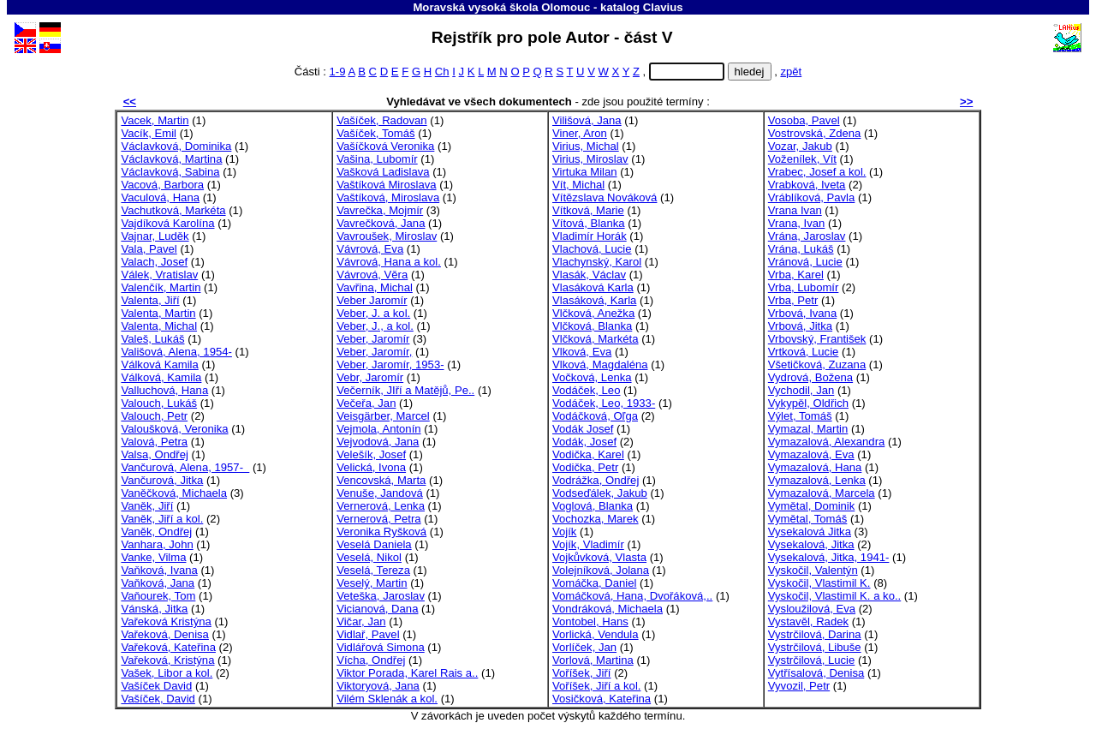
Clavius (663, 7)
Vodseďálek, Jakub (599, 493)
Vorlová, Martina (593, 660)
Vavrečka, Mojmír (380, 210)
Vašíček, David (157, 698)
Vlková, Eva (581, 351)
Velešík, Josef (371, 454)
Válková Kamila (159, 364)
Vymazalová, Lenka (817, 480)
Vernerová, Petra (378, 518)
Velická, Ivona (371, 467)
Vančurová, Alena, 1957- (185, 467)
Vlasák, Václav (589, 274)
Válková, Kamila (161, 377)
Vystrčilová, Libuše (814, 647)
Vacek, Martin (154, 120)
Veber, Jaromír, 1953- (390, 364)
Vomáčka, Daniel (594, 583)
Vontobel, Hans (590, 621)
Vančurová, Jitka (162, 480)
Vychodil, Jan (801, 390)
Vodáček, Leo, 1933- (603, 403)
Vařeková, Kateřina (168, 647)
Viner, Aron (579, 133)
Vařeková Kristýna (166, 621)
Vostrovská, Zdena (814, 133)
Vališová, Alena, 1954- (176, 351)
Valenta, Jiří (150, 300)
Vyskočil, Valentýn (813, 570)
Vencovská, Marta (381, 480)
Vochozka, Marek (595, 518)
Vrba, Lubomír (803, 287)
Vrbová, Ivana (802, 313)
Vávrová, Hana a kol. (389, 261)
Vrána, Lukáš (801, 248)
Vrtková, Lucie (803, 351)
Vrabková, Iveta (807, 184)
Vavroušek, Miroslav (387, 236)
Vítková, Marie (588, 210)
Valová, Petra (154, 441)
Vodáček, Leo (586, 390)
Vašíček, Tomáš (375, 133)
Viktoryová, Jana (378, 685)
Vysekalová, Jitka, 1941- (829, 557)
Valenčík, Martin (160, 287)
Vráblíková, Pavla (811, 197)
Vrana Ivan (795, 210)
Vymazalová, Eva (811, 454)
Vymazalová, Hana (815, 467)
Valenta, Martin (158, 313)
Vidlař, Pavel (368, 634)
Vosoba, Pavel (804, 120)
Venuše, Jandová (380, 493)
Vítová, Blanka (588, 223)
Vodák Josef (582, 428)
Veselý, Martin (372, 583)
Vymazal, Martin (808, 428)
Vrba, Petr (793, 300)
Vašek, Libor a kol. (166, 672)
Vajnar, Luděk (154, 236)
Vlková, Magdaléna (600, 364)
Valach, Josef (154, 261)
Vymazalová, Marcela (821, 493)
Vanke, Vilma (153, 557)
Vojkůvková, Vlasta (599, 557)
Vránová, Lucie (805, 261)
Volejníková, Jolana (600, 570)
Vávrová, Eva (370, 248)
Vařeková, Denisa (165, 634)
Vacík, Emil (148, 133)
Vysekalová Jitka (809, 531)
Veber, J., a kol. (375, 326)
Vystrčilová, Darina (814, 634)
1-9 (338, 71)
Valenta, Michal (159, 326)
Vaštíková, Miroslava (388, 197)
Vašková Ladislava (383, 171)
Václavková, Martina (171, 158)
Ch (442, 71)
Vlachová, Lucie (592, 248)
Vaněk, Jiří (147, 505)
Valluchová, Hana (164, 390)
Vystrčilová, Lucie (811, 660)
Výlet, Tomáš (800, 415)
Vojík (564, 531)
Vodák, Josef (584, 441)
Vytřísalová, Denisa (816, 672)
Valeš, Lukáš (152, 338)
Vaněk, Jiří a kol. (162, 518)
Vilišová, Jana (587, 120)
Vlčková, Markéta (595, 338)
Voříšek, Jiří (581, 672)
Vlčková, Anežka (593, 313)
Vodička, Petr (585, 467)
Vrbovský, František (817, 338)
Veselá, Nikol (369, 557)
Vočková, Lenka (592, 377)
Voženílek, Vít (802, 158)
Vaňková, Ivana (159, 570)
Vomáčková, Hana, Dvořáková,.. (632, 595)
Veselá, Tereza (373, 570)
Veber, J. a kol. (373, 313)
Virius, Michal (585, 146)
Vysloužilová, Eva (811, 608)
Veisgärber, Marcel (383, 415)
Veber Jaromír (372, 300)
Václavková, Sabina (170, 171)
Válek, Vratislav (159, 274)
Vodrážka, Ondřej (595, 480)
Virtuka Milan (584, 171)
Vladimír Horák (589, 236)
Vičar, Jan (361, 621)
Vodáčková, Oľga (595, 415)
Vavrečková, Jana (381, 223)
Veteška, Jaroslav (381, 595)
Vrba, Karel (796, 274)
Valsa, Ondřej (154, 454)
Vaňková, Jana (157, 583)
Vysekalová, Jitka (811, 544)
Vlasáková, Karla (594, 300)
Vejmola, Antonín (378, 428)
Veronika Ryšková (381, 531)
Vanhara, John (157, 544)
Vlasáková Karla (593, 287)
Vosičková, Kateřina (601, 698)
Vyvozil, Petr (799, 685)
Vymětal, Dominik (811, 505)
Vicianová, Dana (377, 608)
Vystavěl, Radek (808, 621)
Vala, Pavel (148, 248)
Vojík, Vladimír (588, 544)
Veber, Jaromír (373, 338)
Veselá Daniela (374, 544)
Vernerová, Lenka (381, 505)
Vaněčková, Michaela (174, 493)
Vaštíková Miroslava (386, 184)
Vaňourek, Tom (158, 595)
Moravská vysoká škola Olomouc (501, 7)
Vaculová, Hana (160, 197)
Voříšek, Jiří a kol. (596, 685)
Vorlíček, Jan (584, 647)
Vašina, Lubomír (377, 158)
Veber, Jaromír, (374, 351)
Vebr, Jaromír (370, 377)
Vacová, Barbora (162, 184)
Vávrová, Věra (372, 274)
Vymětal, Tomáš (808, 518)
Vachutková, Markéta (173, 210)
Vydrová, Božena (810, 377)
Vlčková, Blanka (592, 326)
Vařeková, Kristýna (167, 660)
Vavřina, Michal (375, 287)
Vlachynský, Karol (596, 261)
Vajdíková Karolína (167, 223)
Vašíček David (156, 685)
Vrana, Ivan (796, 223)
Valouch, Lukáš (159, 403)
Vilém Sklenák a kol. (387, 698)
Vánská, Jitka (154, 608)
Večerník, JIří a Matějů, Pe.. (405, 390)
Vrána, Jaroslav (807, 236)
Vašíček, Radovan (381, 120)
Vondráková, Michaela (607, 608)
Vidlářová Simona (381, 647)
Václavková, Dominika (176, 146)
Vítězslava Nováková (604, 197)
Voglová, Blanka (592, 505)
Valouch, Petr (154, 415)
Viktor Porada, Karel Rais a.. (407, 672)
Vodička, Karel (588, 454)
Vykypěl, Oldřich (808, 403)
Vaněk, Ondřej (156, 531)
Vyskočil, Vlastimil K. (819, 583)
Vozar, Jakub (800, 146)
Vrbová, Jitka (800, 326)
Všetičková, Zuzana (817, 364)
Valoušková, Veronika (174, 428)
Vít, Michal (578, 184)
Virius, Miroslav (590, 158)
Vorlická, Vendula (595, 634)
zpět (790, 71)
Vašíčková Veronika (385, 146)
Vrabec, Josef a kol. (817, 171)
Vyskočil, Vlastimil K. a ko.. (834, 595)
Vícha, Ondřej (371, 660)
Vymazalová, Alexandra (826, 441)
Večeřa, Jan (366, 403)
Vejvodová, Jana (378, 441)
